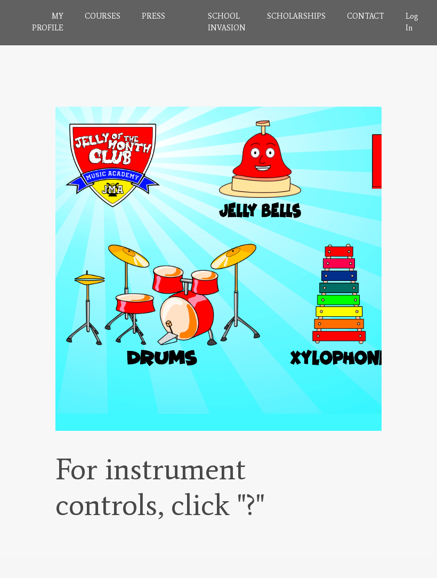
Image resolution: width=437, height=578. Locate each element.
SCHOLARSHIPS (296, 16)
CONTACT (365, 16)
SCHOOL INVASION (227, 22)
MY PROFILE (47, 22)
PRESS (153, 16)
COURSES (102, 16)
